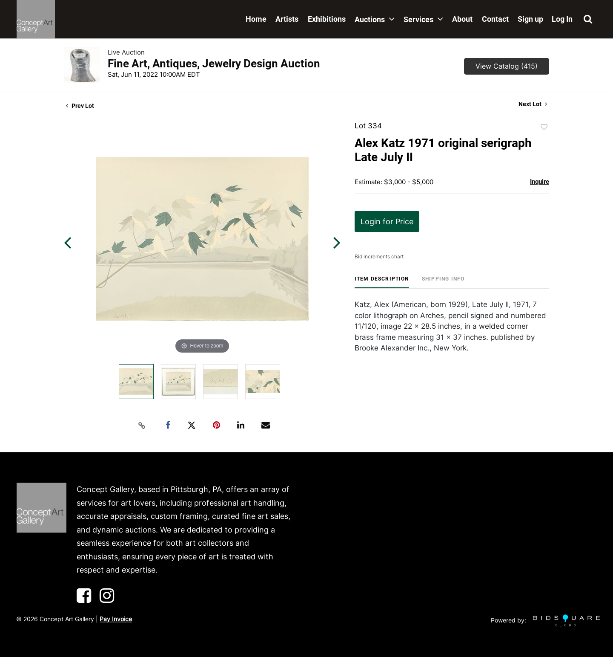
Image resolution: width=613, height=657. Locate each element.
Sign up (530, 18)
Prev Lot (80, 105)
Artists (286, 18)
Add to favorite (544, 127)
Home (256, 18)
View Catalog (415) (507, 66)
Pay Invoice (116, 618)
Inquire (539, 181)
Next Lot (532, 104)
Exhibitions (327, 18)
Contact (495, 18)
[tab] (382, 282)
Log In (562, 18)
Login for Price (387, 221)
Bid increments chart (379, 256)
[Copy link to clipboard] (142, 425)
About (462, 18)
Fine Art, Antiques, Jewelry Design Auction (214, 63)
